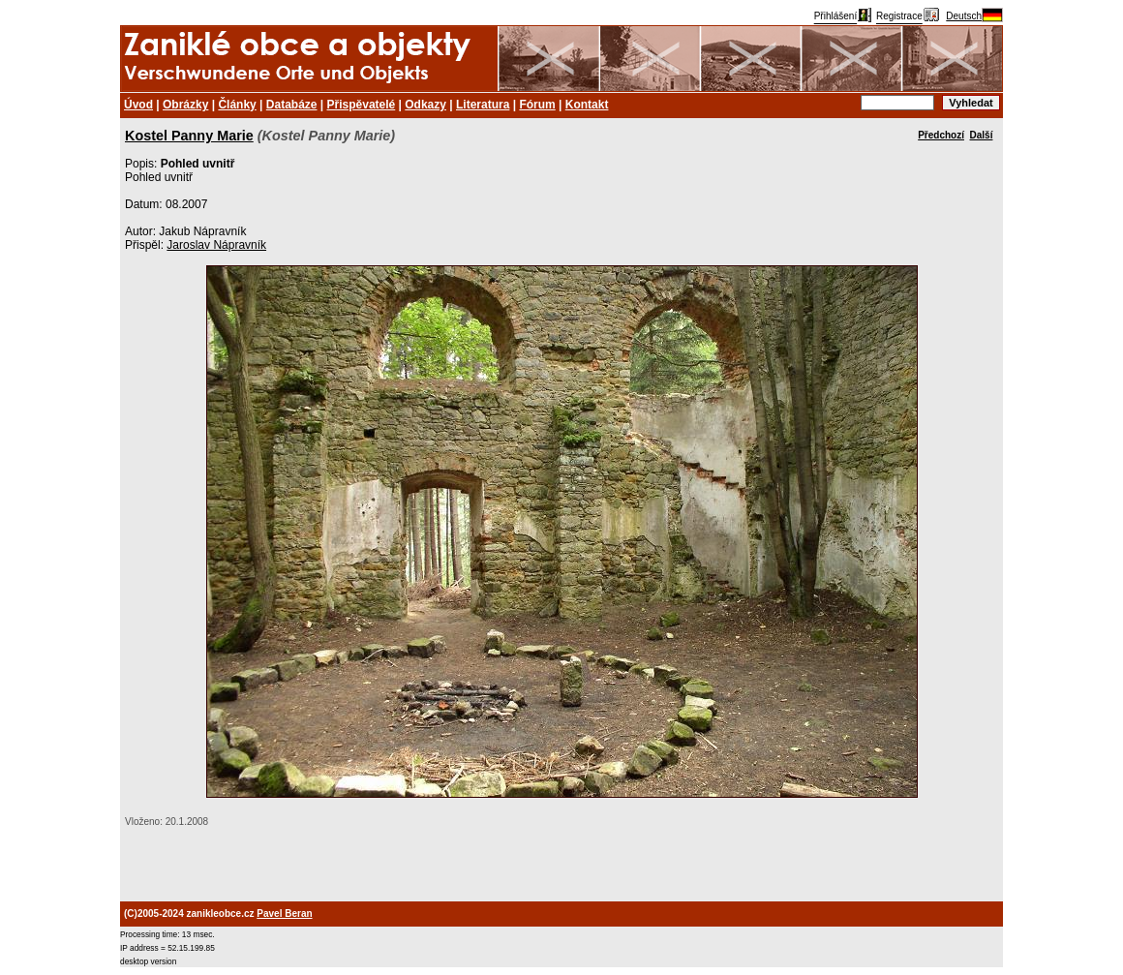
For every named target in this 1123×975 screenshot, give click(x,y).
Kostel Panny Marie (189, 135)
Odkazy (425, 104)
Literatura (482, 104)
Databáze (292, 104)
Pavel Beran (284, 913)
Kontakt (587, 104)
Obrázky (185, 104)
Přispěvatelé (361, 104)
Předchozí (941, 135)
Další (981, 135)
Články (237, 104)
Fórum (537, 104)
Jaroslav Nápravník (216, 245)
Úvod (138, 104)
